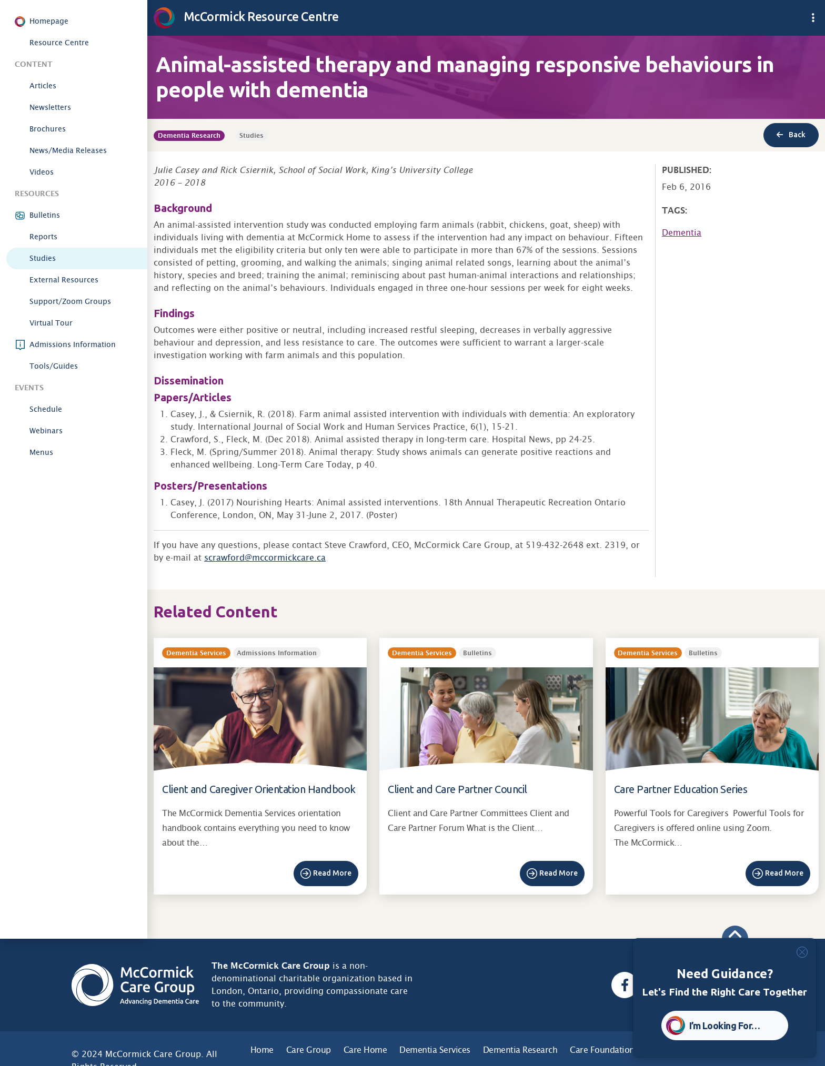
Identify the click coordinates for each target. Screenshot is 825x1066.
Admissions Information (72, 344)
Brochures (47, 129)
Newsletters (50, 107)
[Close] (802, 952)
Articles (42, 86)
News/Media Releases (68, 150)
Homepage (48, 21)
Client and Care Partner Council (457, 789)
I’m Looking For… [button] (724, 1025)
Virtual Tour (51, 323)
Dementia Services (434, 1050)
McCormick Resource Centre (246, 16)
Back (791, 134)
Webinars (46, 431)
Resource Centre (59, 42)
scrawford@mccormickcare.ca (265, 558)
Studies (42, 258)
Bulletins (44, 215)
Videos (41, 172)
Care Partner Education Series (681, 789)
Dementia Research (520, 1050)
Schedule (45, 409)
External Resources (63, 280)
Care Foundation (602, 1050)
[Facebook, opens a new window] (624, 985)
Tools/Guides (53, 366)
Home (262, 1050)
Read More (332, 873)
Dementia (681, 233)
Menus (41, 452)
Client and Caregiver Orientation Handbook (259, 789)
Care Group (308, 1050)
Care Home (365, 1050)
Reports (43, 236)
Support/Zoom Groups (70, 301)
